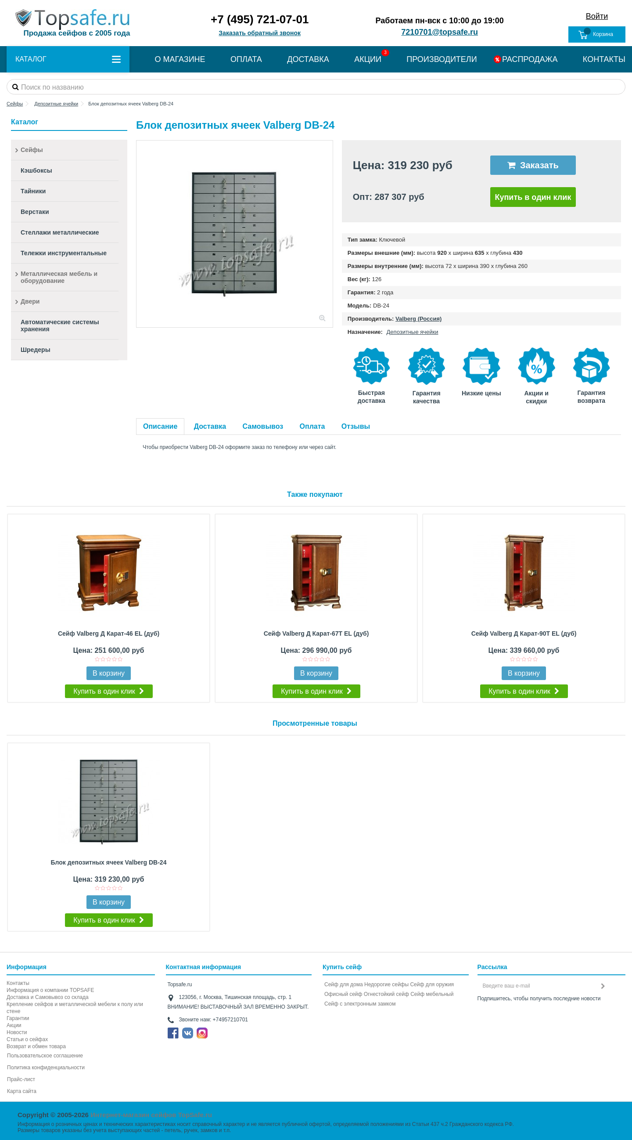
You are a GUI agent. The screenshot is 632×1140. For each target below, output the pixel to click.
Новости (17, 1032)
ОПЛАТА (246, 59)
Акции (14, 1025)
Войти (597, 16)
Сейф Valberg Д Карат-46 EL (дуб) (108, 633)
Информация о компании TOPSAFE (50, 990)
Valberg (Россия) (418, 318)
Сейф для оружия (432, 984)
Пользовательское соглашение (45, 1056)
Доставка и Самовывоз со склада (48, 997)
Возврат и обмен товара (36, 1046)
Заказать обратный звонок (260, 32)
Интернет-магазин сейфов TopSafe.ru (151, 1114)
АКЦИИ (367, 59)
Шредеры (35, 349)
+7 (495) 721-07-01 (260, 19)
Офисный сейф (343, 994)
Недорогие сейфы (386, 984)
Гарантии (18, 1018)
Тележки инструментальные (64, 253)
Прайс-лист (21, 1079)
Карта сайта (21, 1091)
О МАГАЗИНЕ (179, 59)
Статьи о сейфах (27, 1039)
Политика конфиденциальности (46, 1067)
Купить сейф (342, 966)
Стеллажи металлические (60, 232)
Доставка (210, 426)
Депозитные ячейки (412, 332)
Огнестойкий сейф (386, 994)
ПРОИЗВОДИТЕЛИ (441, 59)
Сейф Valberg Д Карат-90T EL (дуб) (524, 633)
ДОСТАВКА (308, 59)
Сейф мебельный (431, 994)
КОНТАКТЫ (604, 59)
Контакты (18, 983)
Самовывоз (263, 426)
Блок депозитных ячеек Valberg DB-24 (109, 862)
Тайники (33, 191)
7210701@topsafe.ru (439, 32)
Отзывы (355, 426)
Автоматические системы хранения (60, 325)
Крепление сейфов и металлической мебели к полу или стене (75, 1007)
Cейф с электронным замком (360, 1004)
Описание (160, 426)
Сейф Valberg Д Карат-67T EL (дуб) (316, 633)
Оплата (312, 426)
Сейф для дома (343, 984)
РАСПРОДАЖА (529, 59)
